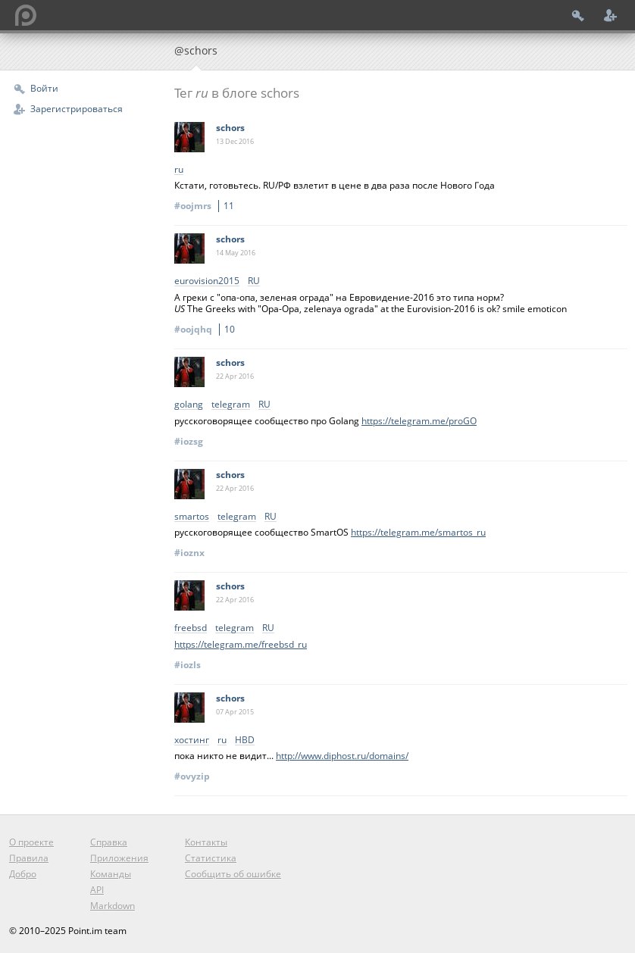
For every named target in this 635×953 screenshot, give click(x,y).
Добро (22, 874)
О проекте (31, 842)
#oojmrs (206, 205)
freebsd (190, 628)
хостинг (191, 740)
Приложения (119, 858)
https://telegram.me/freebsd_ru (240, 644)
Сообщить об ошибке (233, 874)
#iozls (187, 664)
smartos (191, 517)
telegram (230, 405)
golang (188, 405)
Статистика (210, 858)
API (97, 889)
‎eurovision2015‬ (206, 281)
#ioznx (189, 552)
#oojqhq (206, 329)
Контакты (206, 842)
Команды (110, 874)
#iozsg (188, 441)
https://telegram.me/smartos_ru (418, 532)
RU (254, 281)
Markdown (112, 905)
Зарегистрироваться (76, 108)
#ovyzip (192, 776)
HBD (245, 740)
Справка (108, 842)
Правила (28, 858)
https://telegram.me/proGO (419, 420)
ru (178, 170)
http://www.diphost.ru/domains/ (342, 755)
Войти (44, 88)
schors (230, 127)
